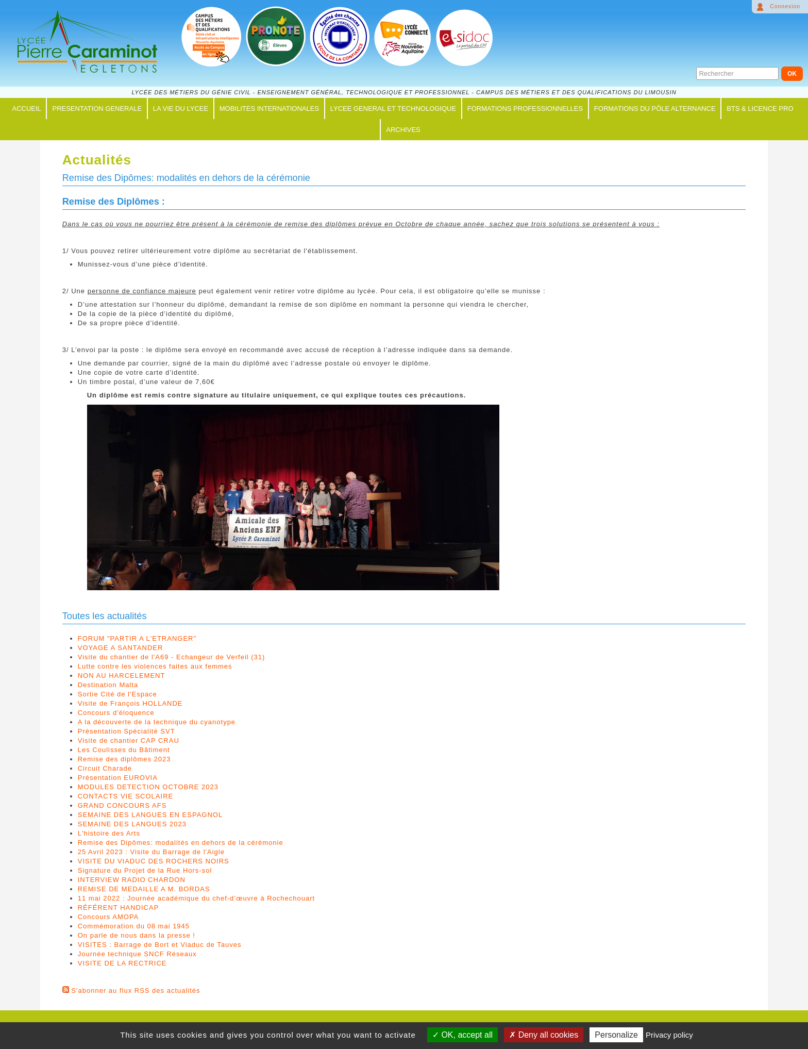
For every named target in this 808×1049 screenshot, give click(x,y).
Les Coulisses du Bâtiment (124, 750)
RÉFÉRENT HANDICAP (118, 907)
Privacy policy (669, 1034)
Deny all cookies (543, 1034)
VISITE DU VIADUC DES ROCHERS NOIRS (153, 861)
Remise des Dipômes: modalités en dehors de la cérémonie (180, 842)
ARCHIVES (403, 130)
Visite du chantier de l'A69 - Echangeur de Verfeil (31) (171, 657)
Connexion (785, 6)
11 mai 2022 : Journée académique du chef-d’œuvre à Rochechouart (196, 898)
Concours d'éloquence (116, 713)
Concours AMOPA (108, 917)
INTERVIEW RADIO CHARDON (132, 880)
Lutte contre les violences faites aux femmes (155, 666)
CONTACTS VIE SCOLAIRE (125, 796)
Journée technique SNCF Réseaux (137, 954)
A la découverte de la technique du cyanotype (156, 722)
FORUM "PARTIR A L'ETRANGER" (137, 638)
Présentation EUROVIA (118, 777)
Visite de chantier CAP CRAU (128, 740)
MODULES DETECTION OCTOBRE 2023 (148, 787)
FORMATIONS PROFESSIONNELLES (525, 108)
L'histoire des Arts (109, 833)
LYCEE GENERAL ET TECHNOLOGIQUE (393, 108)
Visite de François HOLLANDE (130, 703)
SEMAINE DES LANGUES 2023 (132, 824)
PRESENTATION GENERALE (97, 108)
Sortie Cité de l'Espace (117, 694)
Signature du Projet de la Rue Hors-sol (145, 870)
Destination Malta (108, 685)
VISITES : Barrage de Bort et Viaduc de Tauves (160, 944)
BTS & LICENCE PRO (760, 108)
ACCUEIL (26, 108)
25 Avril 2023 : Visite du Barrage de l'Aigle (151, 852)
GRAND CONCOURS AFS (122, 805)
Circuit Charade (105, 768)
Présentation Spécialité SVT (126, 731)
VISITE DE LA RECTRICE (122, 963)
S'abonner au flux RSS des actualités (135, 990)
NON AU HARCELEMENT (121, 675)
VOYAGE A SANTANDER (120, 648)
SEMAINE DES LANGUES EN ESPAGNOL (150, 815)
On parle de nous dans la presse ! (136, 935)
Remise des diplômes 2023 (124, 759)
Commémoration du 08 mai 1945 (134, 926)
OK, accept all (462, 1034)
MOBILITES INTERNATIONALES (269, 108)
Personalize (616, 1034)
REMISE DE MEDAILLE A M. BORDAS (144, 889)
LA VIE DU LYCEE (180, 108)
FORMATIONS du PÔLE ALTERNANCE (655, 108)
